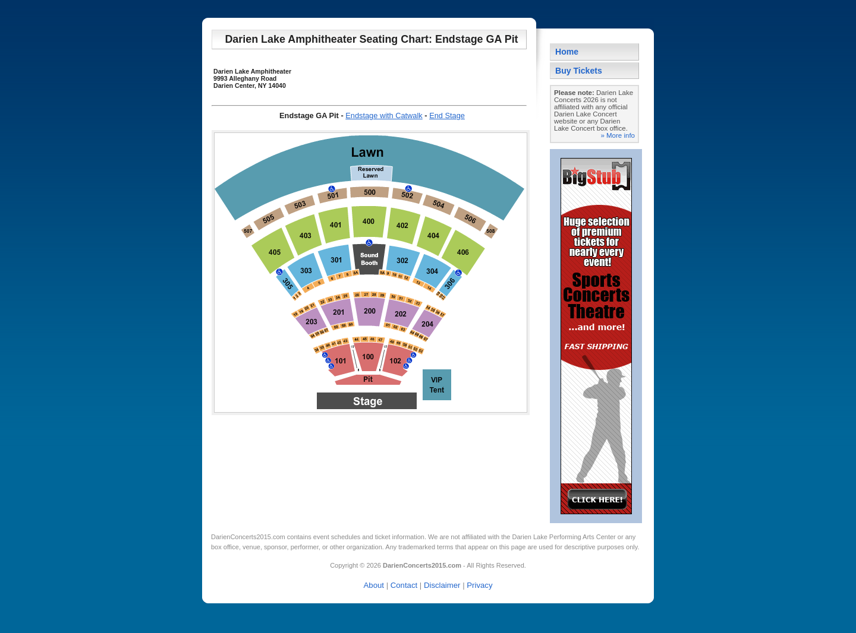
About (374, 585)
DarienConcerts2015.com (248, 536)
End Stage (447, 115)
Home (566, 51)
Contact (404, 585)
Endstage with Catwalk (383, 115)
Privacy (479, 585)
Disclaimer (442, 585)
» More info (617, 135)
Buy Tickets (578, 70)
